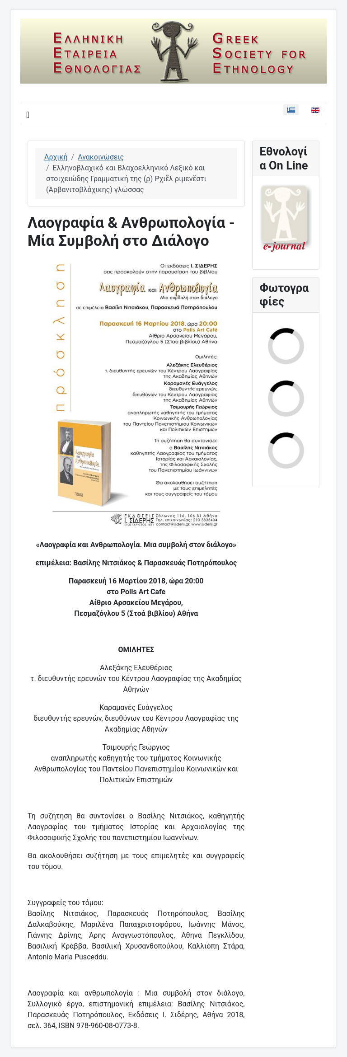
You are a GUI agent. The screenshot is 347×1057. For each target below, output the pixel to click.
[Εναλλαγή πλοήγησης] (27, 115)
